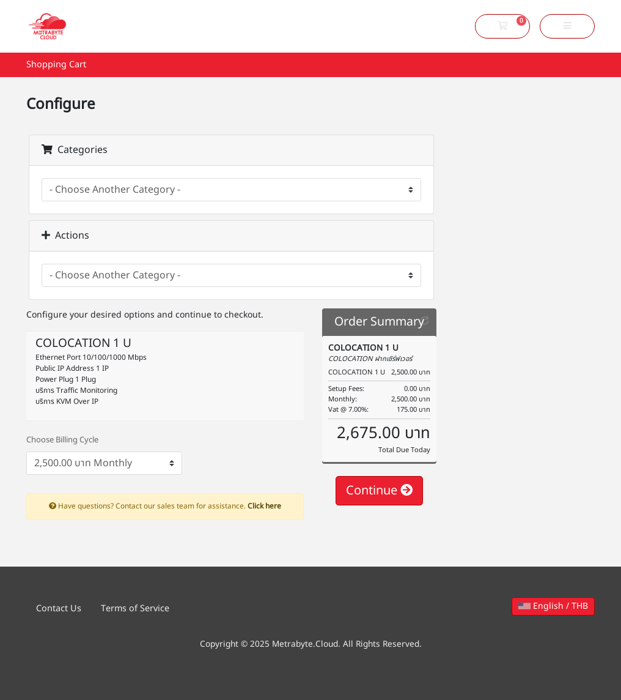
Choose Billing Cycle (62, 440)
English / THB (553, 606)
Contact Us (58, 608)
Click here (264, 506)
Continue (379, 491)
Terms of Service (135, 608)
